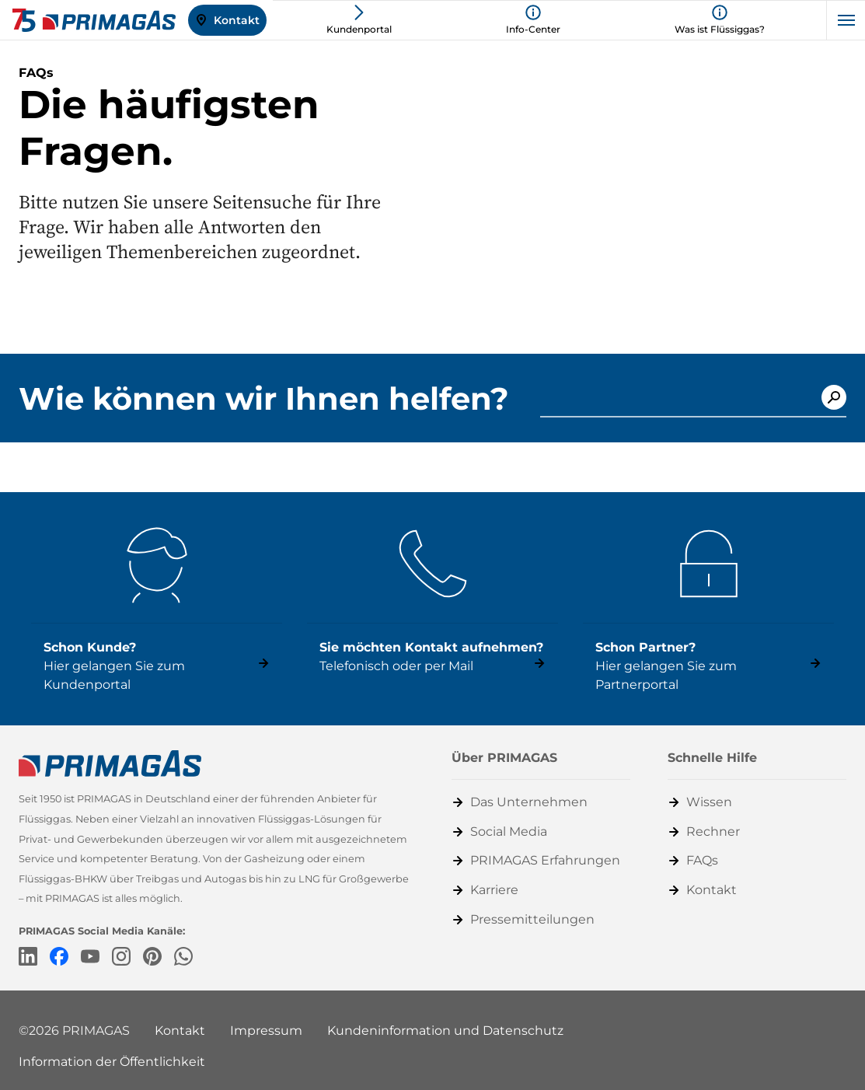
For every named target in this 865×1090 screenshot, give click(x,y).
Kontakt (180, 1030)
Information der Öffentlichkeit (112, 1061)
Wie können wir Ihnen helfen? (264, 398)
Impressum (266, 1030)
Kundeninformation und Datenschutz (445, 1030)
